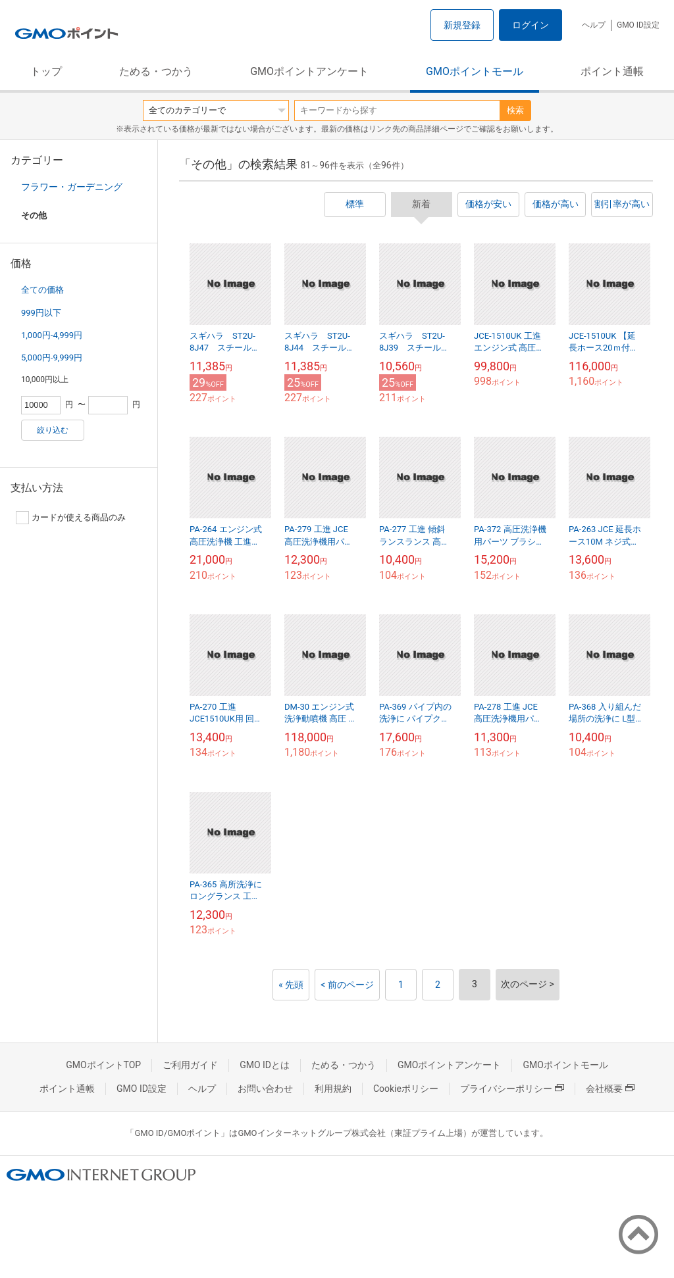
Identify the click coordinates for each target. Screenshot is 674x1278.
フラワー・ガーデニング (71, 187)
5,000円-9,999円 (51, 357)
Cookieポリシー (405, 1088)
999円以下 (41, 313)
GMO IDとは (265, 1065)
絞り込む (52, 430)
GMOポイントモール (474, 71)
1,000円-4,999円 (51, 335)
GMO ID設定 (638, 25)
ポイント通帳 (612, 71)
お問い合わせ (265, 1088)
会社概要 (610, 1088)
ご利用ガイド (190, 1065)
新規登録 (462, 25)
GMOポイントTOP (103, 1065)
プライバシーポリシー (512, 1088)
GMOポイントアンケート (309, 71)
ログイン (530, 25)
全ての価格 (42, 290)
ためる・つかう (156, 71)
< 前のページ (347, 984)
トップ (46, 71)
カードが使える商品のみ (71, 517)
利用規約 (333, 1088)
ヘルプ (594, 25)
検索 (515, 110)
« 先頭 (290, 984)
